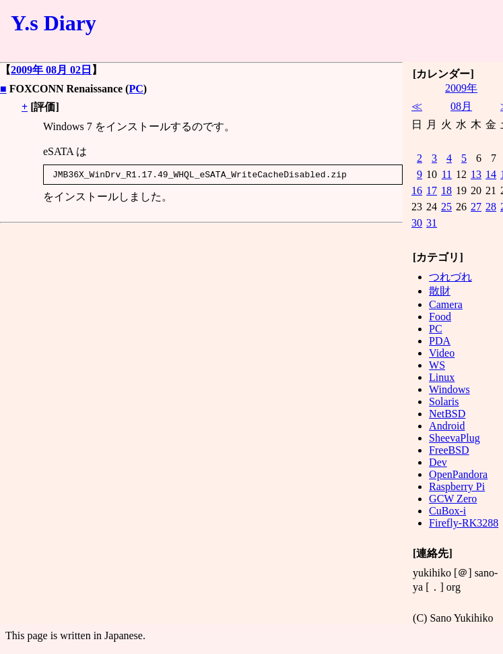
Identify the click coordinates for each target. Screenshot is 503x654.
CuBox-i (447, 510)
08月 (461, 106)
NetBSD (447, 413)
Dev (438, 462)
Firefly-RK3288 (463, 523)
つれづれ (450, 277)
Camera (446, 304)
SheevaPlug (454, 438)
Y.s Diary (53, 23)
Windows (449, 389)
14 (490, 174)
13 (476, 174)
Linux (442, 377)
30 (416, 223)
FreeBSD (449, 450)
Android (447, 426)
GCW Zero (453, 498)
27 (476, 206)
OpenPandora (458, 474)
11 (447, 174)
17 (431, 190)
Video (442, 353)
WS (437, 365)
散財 (439, 291)
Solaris (444, 401)
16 (416, 190)
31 (431, 223)
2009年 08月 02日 (51, 70)
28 (490, 206)
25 (446, 206)
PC (136, 88)
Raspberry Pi (457, 486)
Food (440, 316)
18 (446, 190)
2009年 (461, 88)
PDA (439, 341)
